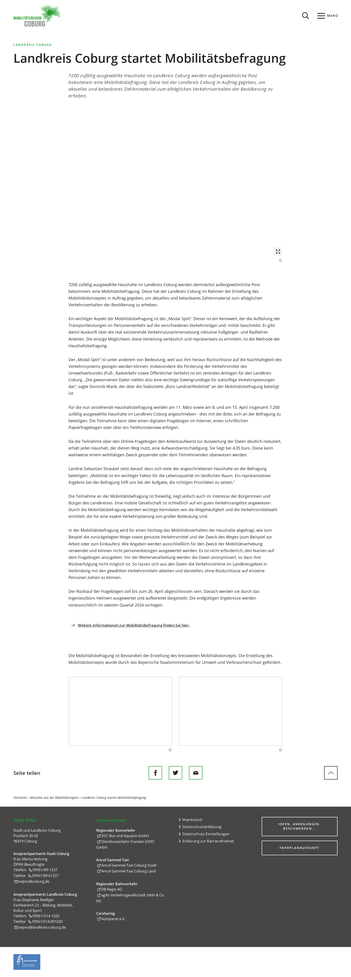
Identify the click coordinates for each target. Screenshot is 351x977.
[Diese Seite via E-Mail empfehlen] (195, 773)
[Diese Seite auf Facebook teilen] (155, 773)
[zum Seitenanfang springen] (331, 773)
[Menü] (328, 15)
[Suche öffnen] (305, 15)
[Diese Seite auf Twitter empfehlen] (175, 773)
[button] (175, 185)
